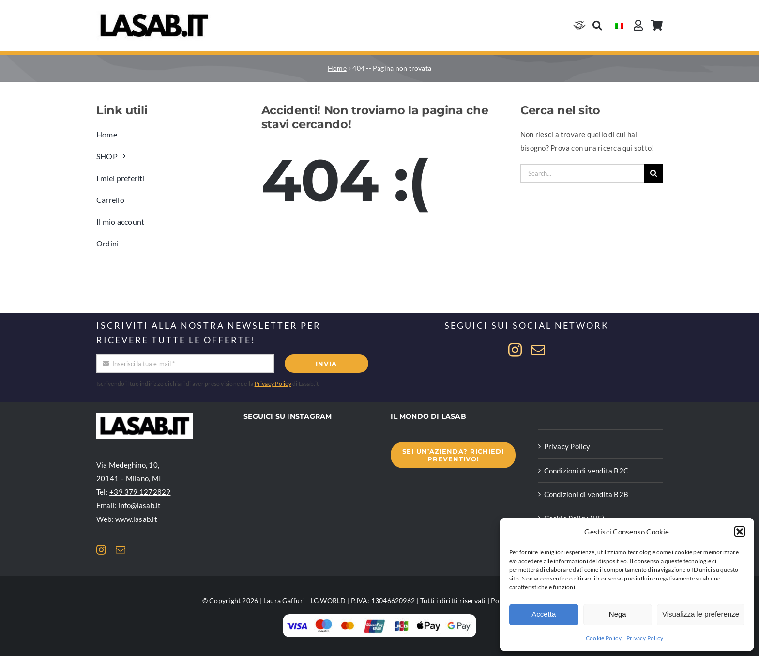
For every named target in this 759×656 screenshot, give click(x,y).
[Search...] (582, 173)
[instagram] (515, 350)
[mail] (538, 350)
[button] (739, 531)
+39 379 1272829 (139, 492)
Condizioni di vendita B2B (586, 494)
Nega (617, 614)
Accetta (543, 614)
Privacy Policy (644, 637)
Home (337, 68)
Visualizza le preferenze (700, 614)
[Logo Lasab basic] (154, 14)
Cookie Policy (604, 637)
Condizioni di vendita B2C (586, 470)
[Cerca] (597, 25)
